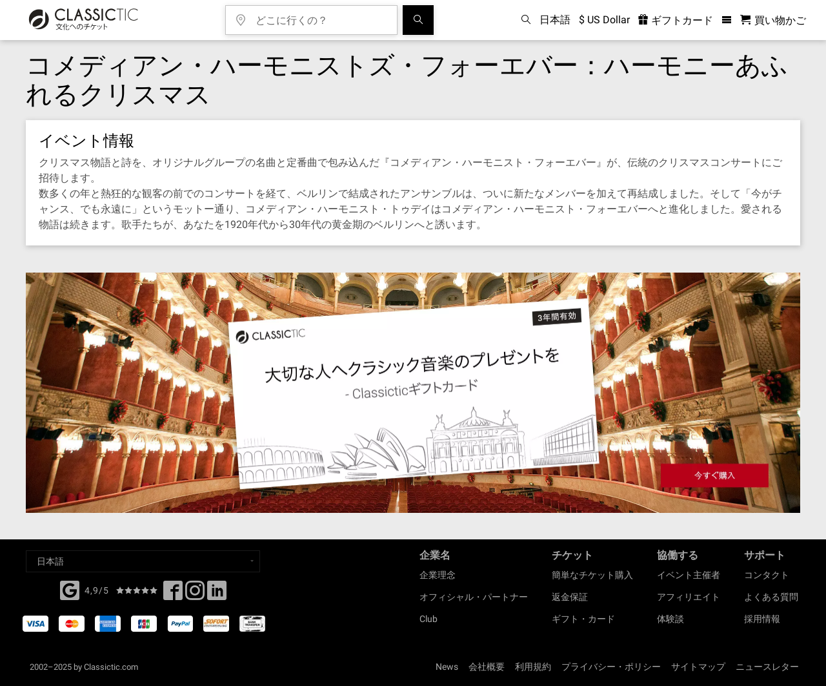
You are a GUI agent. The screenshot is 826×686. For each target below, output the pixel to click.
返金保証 (570, 597)
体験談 (670, 619)
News (447, 666)
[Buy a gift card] (413, 393)
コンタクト (766, 575)
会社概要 (486, 666)
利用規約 (533, 666)
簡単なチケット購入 (592, 575)
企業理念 (437, 575)
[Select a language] (143, 561)
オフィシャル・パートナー (473, 597)
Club (428, 619)
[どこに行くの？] (321, 16)
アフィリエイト (688, 597)
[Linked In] (217, 594)
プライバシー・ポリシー (611, 666)
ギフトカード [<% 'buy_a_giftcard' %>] (675, 20)
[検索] (418, 20)
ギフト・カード (583, 619)
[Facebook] (69, 589)
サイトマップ (698, 666)
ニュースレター (767, 666)
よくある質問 (771, 597)
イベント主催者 (688, 575)
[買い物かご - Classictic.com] (773, 20)
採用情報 (762, 619)
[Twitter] (195, 594)
